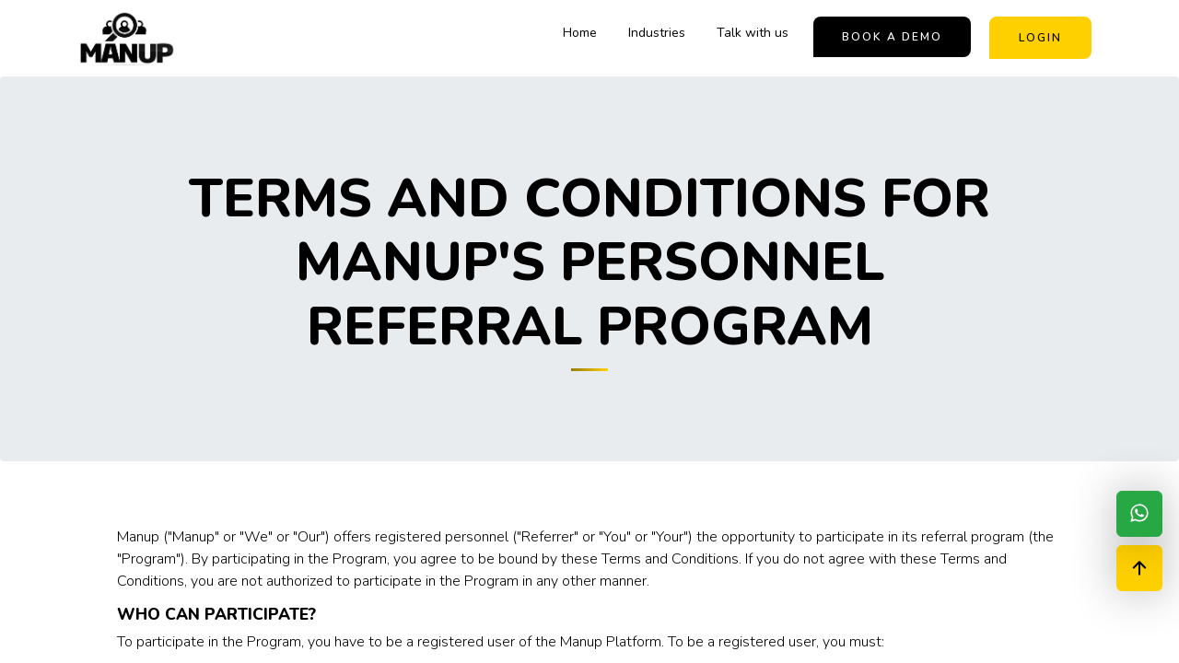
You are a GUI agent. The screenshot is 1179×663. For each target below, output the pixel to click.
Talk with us (752, 32)
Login (1040, 37)
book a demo (892, 36)
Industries (656, 32)
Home (580, 32)
